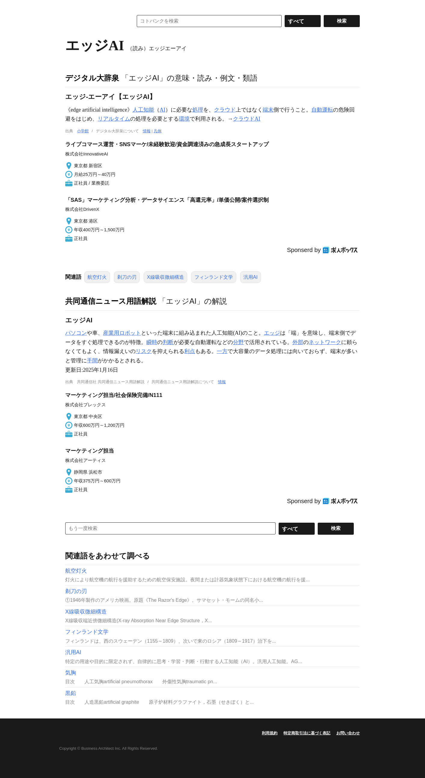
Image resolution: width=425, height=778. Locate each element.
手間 (92, 361)
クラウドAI (246, 119)
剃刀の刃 (126, 277)
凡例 (157, 131)
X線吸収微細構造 (165, 277)
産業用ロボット (122, 333)
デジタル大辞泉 (92, 78)
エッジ (272, 333)
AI (162, 110)
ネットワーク (325, 342)
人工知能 (143, 110)
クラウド (225, 110)
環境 (184, 119)
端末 (268, 110)
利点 (189, 351)
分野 (238, 342)
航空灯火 (97, 277)
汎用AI (250, 277)
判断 (168, 342)
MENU (71, 6)
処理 (197, 110)
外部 (297, 342)
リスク (144, 351)
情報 (147, 131)
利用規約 (269, 733)
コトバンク (95, 21)
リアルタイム (114, 119)
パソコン (76, 333)
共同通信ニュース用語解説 (110, 301)
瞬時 (151, 342)
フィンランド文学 (213, 277)
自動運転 (322, 110)
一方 (222, 351)
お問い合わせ (348, 733)
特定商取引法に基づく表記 (306, 733)
